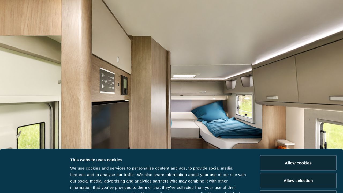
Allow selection (298, 140)
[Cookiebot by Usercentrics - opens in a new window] (34, 183)
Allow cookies (298, 122)
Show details (281, 182)
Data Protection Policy (128, 160)
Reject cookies (298, 157)
